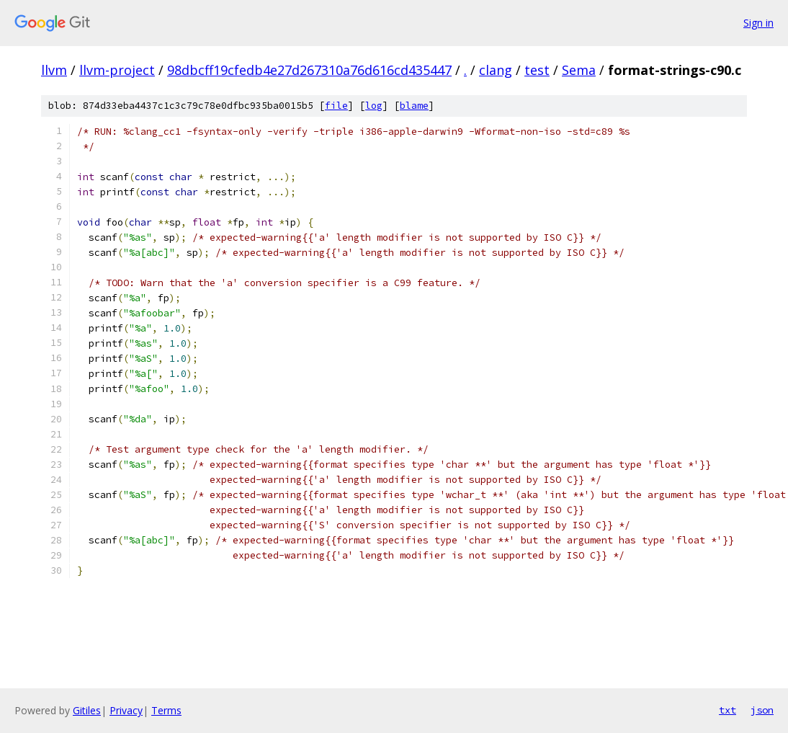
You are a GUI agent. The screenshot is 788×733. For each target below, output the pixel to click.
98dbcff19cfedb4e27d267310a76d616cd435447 (309, 70)
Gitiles (87, 710)
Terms (166, 710)
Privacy (126, 710)
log (373, 105)
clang (495, 70)
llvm (54, 70)
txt (727, 709)
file (336, 105)
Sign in (758, 23)
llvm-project (117, 70)
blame (414, 105)
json (762, 709)
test (537, 70)
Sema (579, 70)
